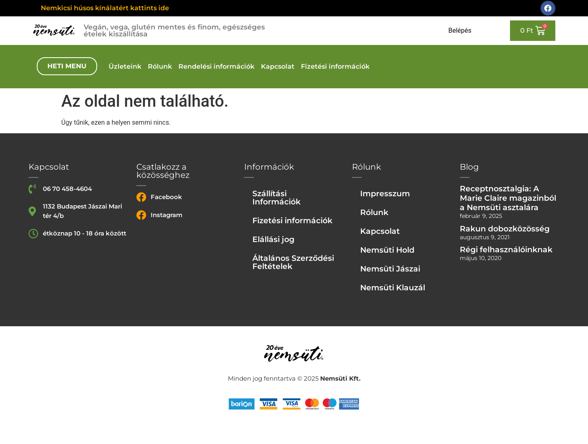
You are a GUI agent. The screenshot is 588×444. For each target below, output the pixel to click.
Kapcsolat (277, 66)
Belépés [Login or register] (460, 30)
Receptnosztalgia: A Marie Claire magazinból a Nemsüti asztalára (508, 198)
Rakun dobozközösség (505, 228)
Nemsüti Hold (387, 250)
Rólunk (160, 66)
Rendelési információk (216, 66)
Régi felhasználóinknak (506, 249)
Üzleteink (125, 66)
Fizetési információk (335, 66)
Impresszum (385, 193)
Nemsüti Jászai (390, 269)
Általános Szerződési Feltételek (293, 262)
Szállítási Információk (276, 197)
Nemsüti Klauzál (392, 287)
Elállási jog (273, 239)
